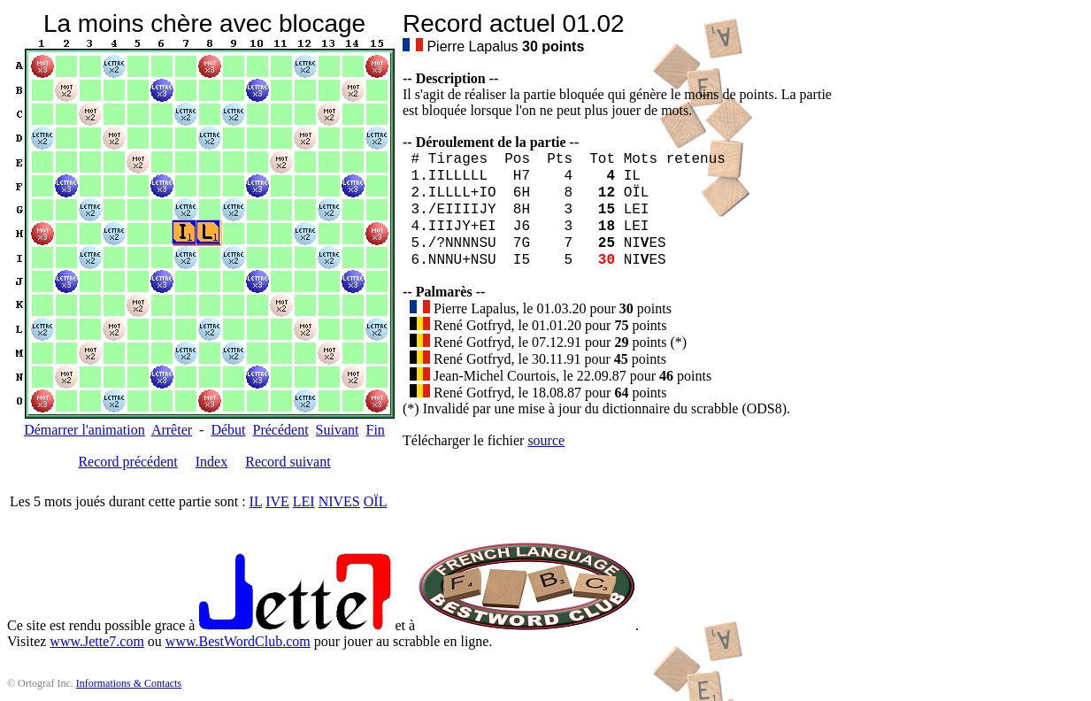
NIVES (339, 501)
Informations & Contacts (128, 683)
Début (228, 429)
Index (211, 461)
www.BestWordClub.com (238, 641)
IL (256, 501)
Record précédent (127, 461)
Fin (374, 429)
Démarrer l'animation (84, 429)
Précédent (281, 429)
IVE (277, 501)
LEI (304, 501)
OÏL (376, 501)
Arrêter (171, 429)
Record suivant (287, 461)
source (546, 440)
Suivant (337, 429)
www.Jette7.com (97, 641)
